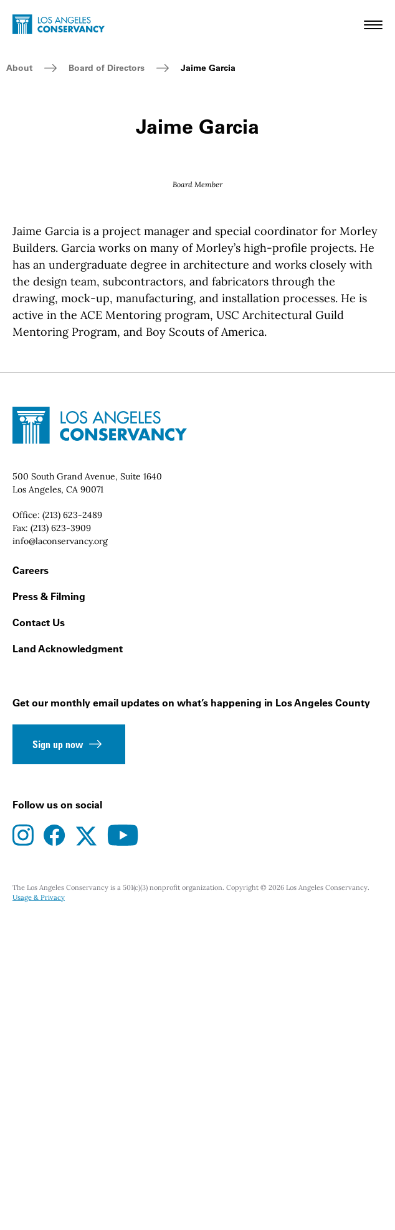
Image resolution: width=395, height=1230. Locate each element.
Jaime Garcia (208, 67)
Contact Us (38, 930)
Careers (30, 878)
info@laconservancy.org (60, 848)
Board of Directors (107, 67)
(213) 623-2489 (72, 822)
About (19, 67)
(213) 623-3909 (61, 835)
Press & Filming (48, 904)
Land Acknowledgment (67, 956)
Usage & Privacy (38, 1205)
